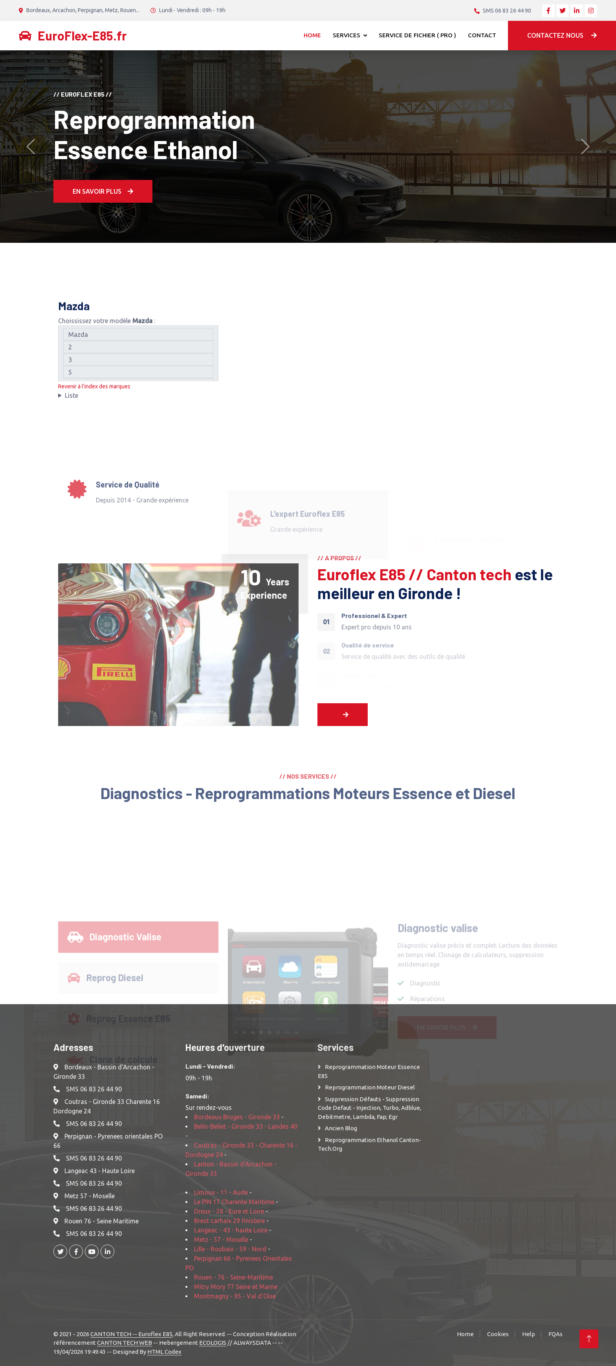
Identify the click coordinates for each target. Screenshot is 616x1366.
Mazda (138, 339)
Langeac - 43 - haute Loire (231, 1230)
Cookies (498, 1334)
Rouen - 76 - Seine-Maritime (233, 1277)
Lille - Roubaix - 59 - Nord (230, 1248)
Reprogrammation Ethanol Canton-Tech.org (369, 1144)
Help (528, 1334)
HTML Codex (164, 1351)
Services (346, 35)
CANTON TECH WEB (124, 1342)
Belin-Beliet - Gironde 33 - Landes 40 (245, 1126)
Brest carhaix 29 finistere (229, 1220)
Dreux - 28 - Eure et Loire (229, 1211)
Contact (482, 35)
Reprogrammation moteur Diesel (370, 1087)
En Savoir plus (103, 191)
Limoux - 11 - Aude (221, 1192)
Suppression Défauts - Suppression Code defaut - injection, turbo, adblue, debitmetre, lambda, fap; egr (369, 1108)
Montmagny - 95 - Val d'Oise (235, 1296)
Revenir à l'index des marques (94, 391)
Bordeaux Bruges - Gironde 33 (237, 1116)
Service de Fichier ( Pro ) (417, 35)
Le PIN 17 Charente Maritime (234, 1201)
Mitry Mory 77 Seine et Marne (235, 1286)
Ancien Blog (341, 1128)
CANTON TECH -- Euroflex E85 (131, 1334)
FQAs (555, 1334)
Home (312, 35)
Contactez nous (562, 35)
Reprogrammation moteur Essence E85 (369, 1071)
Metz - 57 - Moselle (221, 1239)
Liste (71, 399)
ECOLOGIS (212, 1342)
